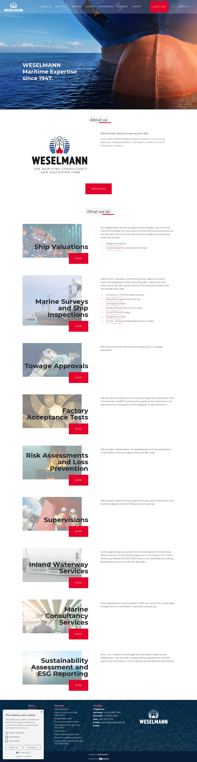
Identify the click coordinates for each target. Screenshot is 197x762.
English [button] (184, 6)
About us (46, 6)
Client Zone (159, 6)
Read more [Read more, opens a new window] (24, 728)
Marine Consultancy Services (67, 737)
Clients (89, 6)
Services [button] (60, 6)
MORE (78, 258)
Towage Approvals (62, 718)
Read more (99, 189)
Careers (123, 6)
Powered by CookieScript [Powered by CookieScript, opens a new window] (23, 756)
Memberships (106, 6)
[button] (6, 733)
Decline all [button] (32, 747)
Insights (76, 6)
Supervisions (60, 731)
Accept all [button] (13, 747)
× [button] (41, 712)
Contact (136, 6)
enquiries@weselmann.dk (112, 722)
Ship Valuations (61, 709)
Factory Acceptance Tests (66, 722)
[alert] (23, 734)
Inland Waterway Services (66, 734)
